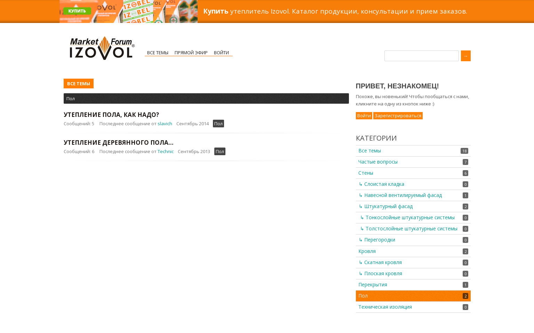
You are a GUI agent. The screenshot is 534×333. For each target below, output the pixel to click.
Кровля (367, 251)
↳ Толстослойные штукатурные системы (408, 228)
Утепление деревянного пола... (119, 142)
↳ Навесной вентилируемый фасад (400, 195)
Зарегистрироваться (398, 115)
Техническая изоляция (385, 306)
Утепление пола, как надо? (111, 115)
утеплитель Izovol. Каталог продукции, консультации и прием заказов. (335, 11)
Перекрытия (372, 284)
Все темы (157, 52)
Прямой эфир (191, 52)
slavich (165, 123)
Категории (376, 138)
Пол (70, 98)
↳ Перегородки (377, 239)
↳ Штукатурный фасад (386, 206)
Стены (365, 172)
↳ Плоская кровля (380, 273)
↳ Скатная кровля (380, 262)
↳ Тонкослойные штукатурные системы (407, 217)
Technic (166, 151)
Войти (221, 52)
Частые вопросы (378, 161)
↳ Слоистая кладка (381, 184)
